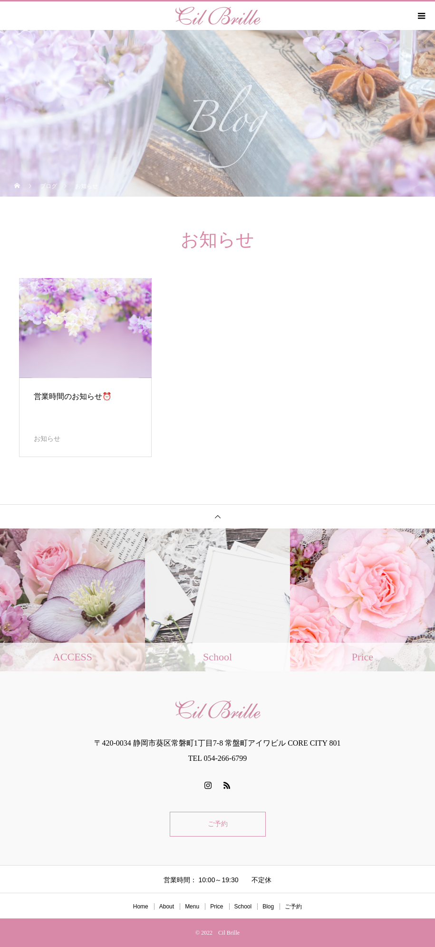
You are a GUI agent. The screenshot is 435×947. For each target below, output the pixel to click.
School (243, 906)
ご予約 (218, 823)
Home (140, 906)
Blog (268, 906)
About (166, 906)
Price (216, 906)
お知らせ (47, 438)
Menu (192, 906)
